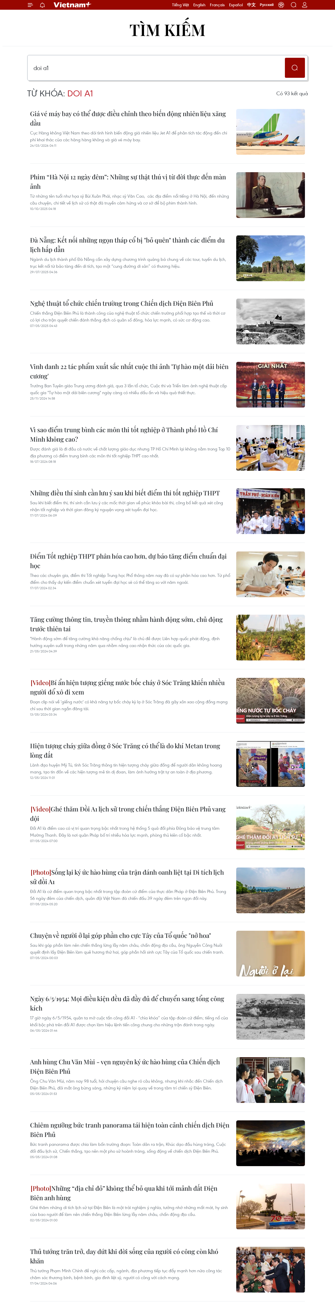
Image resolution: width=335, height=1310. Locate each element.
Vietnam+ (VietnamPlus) (72, 5)
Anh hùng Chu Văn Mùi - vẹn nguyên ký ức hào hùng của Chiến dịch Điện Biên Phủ (125, 1066)
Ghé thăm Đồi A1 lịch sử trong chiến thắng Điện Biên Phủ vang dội (128, 814)
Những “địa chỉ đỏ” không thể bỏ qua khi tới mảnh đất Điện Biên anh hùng (123, 1193)
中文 (251, 4)
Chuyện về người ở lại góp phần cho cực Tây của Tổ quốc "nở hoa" (120, 935)
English (199, 4)
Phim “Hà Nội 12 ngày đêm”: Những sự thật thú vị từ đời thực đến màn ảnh (128, 181)
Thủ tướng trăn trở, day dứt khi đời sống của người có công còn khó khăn (124, 1256)
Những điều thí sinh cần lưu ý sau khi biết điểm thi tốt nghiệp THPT (125, 493)
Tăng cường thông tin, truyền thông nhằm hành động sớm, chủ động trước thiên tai (126, 624)
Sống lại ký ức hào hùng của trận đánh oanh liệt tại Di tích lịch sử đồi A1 (127, 877)
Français (217, 4)
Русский (267, 5)
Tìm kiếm (167, 29)
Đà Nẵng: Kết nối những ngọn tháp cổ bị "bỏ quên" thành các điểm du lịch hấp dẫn (127, 245)
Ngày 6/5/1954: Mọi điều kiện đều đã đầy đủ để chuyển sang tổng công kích (127, 1003)
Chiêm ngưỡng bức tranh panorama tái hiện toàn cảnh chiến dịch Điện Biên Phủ (129, 1130)
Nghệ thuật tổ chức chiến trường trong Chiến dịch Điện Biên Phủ (121, 303)
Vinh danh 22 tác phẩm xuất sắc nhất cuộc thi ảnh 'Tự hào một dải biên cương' (129, 371)
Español (236, 4)
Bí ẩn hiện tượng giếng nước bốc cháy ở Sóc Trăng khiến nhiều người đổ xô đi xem (127, 687)
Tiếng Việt (180, 4)
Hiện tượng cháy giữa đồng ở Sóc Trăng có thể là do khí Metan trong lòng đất (125, 750)
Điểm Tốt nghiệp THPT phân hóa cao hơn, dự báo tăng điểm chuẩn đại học (128, 561)
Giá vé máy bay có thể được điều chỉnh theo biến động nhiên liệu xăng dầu (128, 118)
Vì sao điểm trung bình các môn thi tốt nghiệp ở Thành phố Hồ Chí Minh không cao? (124, 434)
